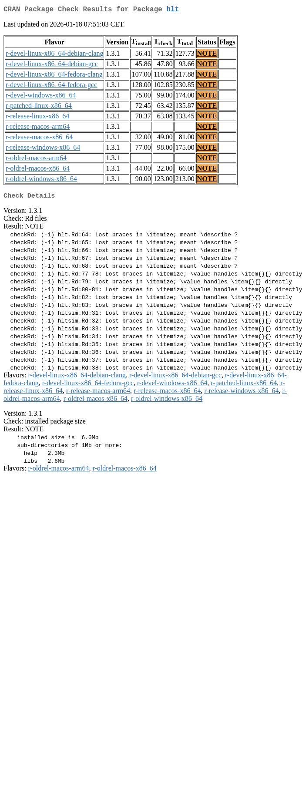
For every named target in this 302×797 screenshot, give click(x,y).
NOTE (207, 55)
